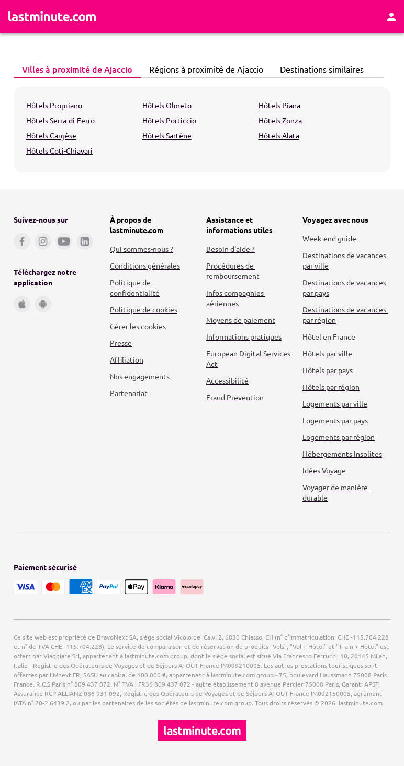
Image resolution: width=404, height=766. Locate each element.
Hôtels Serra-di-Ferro (60, 120)
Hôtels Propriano (54, 105)
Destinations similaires (319, 69)
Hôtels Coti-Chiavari (59, 150)
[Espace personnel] (391, 16)
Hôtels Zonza (280, 120)
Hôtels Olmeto (167, 105)
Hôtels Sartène (167, 135)
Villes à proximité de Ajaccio (74, 69)
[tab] (77, 69)
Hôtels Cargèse (51, 135)
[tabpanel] (202, 129)
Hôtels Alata (279, 135)
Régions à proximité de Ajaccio (203, 69)
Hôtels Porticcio (169, 120)
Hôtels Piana (279, 105)
